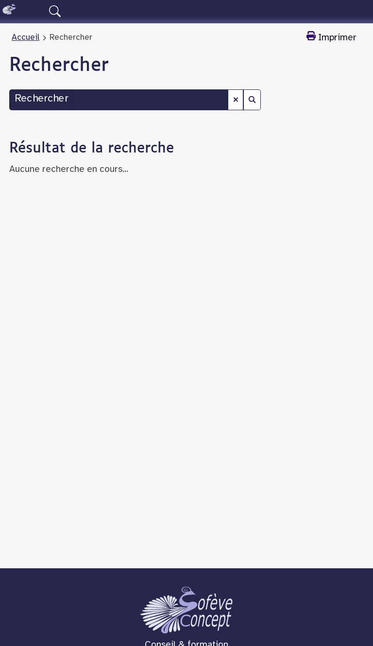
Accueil (25, 37)
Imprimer (331, 37)
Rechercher (41, 98)
